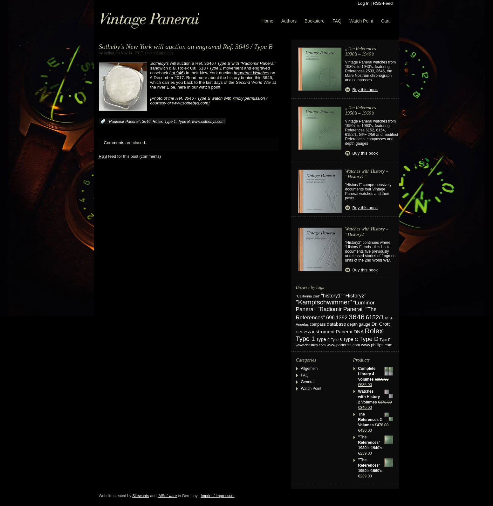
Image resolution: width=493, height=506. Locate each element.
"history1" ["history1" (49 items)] (331, 295)
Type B (184, 121)
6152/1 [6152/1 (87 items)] (375, 317)
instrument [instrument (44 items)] (323, 331)
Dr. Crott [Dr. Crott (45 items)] (380, 324)
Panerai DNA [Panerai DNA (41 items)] (350, 331)
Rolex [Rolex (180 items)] (374, 331)
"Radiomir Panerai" (124, 121)
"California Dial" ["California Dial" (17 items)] (308, 296)
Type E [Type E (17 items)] (385, 340)
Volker (109, 53)
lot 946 (177, 72)
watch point (209, 87)
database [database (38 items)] (336, 324)
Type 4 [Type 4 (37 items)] (323, 339)
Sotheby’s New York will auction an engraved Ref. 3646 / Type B (186, 46)
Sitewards (140, 496)
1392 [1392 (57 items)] (341, 318)
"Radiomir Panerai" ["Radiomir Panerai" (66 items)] (341, 309)
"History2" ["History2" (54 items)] (355, 295)
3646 (146, 121)
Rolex (157, 121)
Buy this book (365, 89)
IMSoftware (167, 496)
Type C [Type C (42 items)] (350, 339)
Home (267, 20)
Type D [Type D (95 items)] (369, 339)
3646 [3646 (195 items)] (357, 317)
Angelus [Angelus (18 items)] (302, 324)
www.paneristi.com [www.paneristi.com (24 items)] (343, 345)
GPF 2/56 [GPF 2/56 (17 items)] (303, 332)
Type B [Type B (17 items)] (336, 340)
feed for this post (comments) (130, 156)
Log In (363, 3)
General (308, 382)
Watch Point (361, 20)
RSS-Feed (383, 3)
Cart (385, 20)
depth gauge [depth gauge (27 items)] (358, 324)
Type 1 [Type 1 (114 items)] (305, 338)
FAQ (336, 20)
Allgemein (164, 53)
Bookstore (315, 20)
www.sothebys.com (208, 121)
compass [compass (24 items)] (317, 324)
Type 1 (170, 121)
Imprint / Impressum (218, 496)
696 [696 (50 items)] (330, 317)
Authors (289, 20)
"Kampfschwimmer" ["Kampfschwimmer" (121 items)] (324, 302)
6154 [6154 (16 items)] (389, 318)
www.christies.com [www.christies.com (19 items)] (311, 345)
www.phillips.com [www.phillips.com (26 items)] (376, 345)
